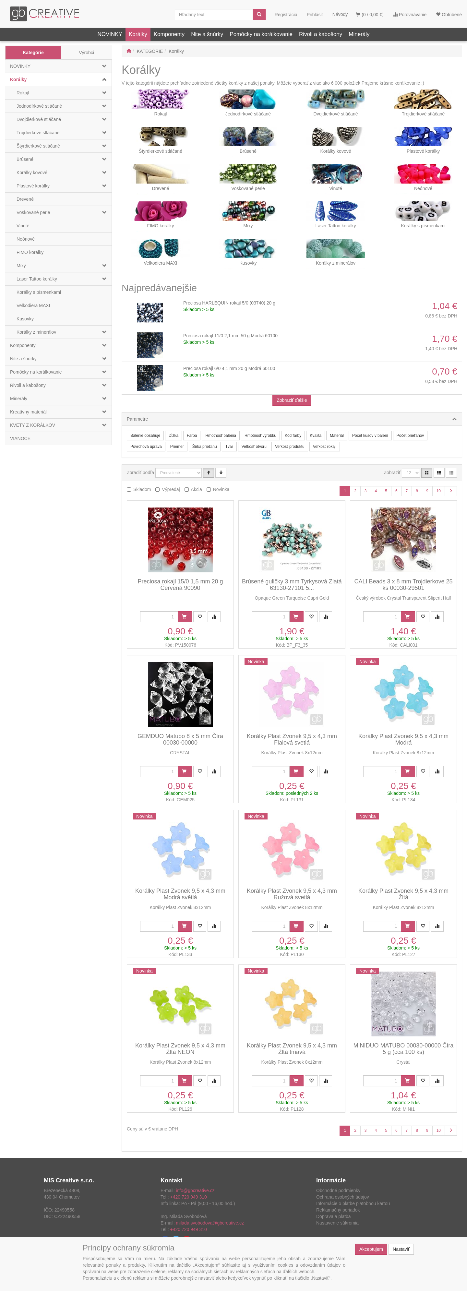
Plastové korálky (33, 185)
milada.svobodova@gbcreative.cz (210, 1222)
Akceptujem (371, 1249)
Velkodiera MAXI (33, 305)
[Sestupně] (220, 473)
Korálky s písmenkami (39, 292)
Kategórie (33, 52)
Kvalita (315, 435)
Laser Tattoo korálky (37, 278)
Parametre (137, 419)
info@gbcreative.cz (195, 1190)
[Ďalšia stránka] (451, 491)
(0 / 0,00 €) (370, 14)
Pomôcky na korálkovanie (261, 34)
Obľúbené (449, 14)
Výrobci (86, 52)
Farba (192, 435)
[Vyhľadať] (259, 14)
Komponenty (169, 34)
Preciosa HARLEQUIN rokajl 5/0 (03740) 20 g (229, 302)
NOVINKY (109, 34)
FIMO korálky (30, 252)
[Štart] (128, 51)
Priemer (177, 446)
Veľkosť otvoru (254, 446)
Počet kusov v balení (370, 435)
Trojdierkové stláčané (38, 132)
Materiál (337, 435)
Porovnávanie (410, 14)
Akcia (196, 489)
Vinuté (23, 225)
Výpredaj (171, 489)
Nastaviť (401, 1249)
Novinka (221, 489)
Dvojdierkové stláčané (39, 119)
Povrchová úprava (146, 446)
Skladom (142, 489)
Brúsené (25, 159)
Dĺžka (173, 435)
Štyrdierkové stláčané (38, 146)
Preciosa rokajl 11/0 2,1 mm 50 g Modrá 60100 (230, 335)
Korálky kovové (32, 172)
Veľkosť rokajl (325, 446)
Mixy (21, 265)
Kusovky (25, 318)
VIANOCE (20, 438)
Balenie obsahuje (145, 435)
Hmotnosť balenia (220, 435)
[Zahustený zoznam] (451, 473)
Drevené (25, 199)
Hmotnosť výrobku (260, 435)
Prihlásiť (315, 14)
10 (439, 491)
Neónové (26, 239)
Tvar (229, 446)
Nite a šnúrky (207, 34)
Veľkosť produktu (290, 446)
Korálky (138, 34)
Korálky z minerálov (36, 332)
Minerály (359, 34)
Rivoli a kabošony (320, 34)
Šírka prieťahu (204, 446)
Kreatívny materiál (28, 411)
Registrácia (286, 14)
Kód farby (293, 435)
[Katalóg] (426, 473)
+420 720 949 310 (188, 1197)
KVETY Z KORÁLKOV (32, 425)
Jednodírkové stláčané (39, 106)
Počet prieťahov (410, 435)
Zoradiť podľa (140, 472)
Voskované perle (33, 212)
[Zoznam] (439, 473)
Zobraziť (392, 472)
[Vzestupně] (208, 473)
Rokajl (23, 92)
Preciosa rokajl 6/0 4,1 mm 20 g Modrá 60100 (229, 368)
